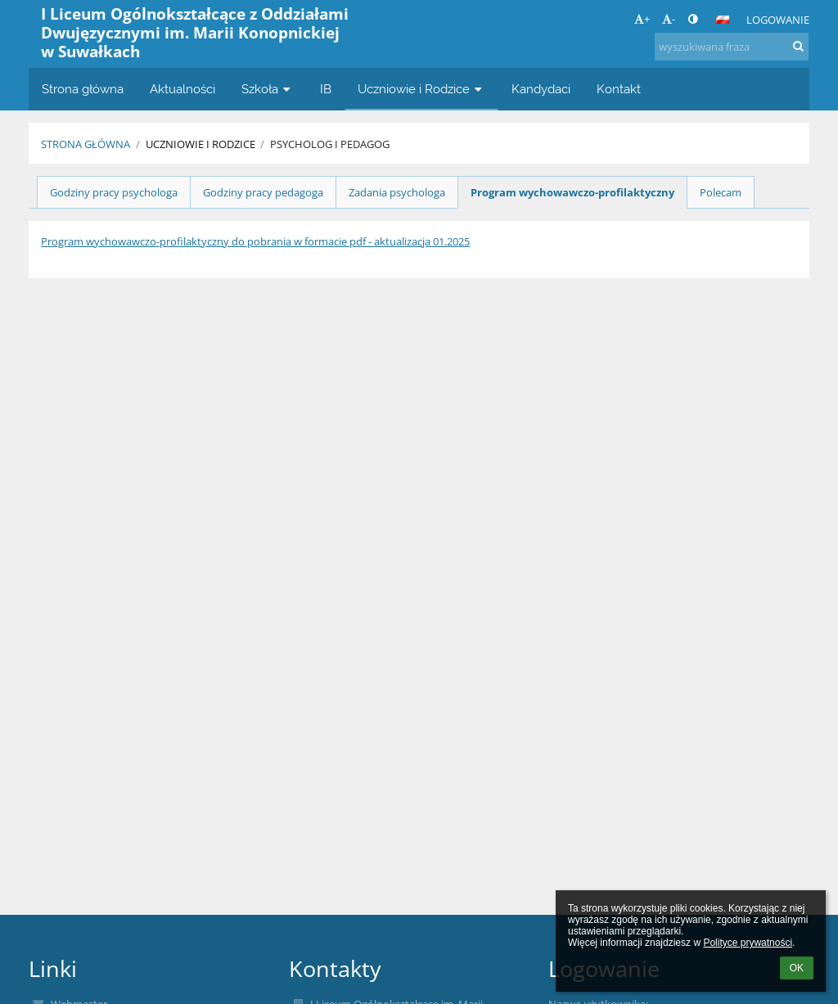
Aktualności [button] (182, 89)
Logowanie (777, 19)
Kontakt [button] (619, 89)
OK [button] (797, 968)
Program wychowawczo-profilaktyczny (572, 192)
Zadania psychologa (397, 192)
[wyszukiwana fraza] (731, 46)
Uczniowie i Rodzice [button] (421, 89)
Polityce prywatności (747, 942)
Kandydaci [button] (540, 89)
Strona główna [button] (83, 89)
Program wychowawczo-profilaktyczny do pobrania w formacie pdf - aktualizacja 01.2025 (255, 241)
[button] (722, 19)
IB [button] (325, 89)
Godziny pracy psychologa (114, 192)
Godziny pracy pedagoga (263, 192)
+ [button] (642, 18)
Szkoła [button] (267, 89)
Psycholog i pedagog (330, 144)
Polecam (720, 192)
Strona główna (85, 144)
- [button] (668, 18)
